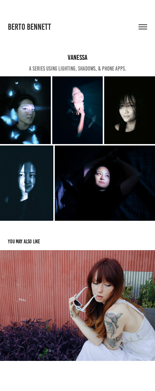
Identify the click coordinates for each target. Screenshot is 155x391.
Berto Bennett (29, 27)
